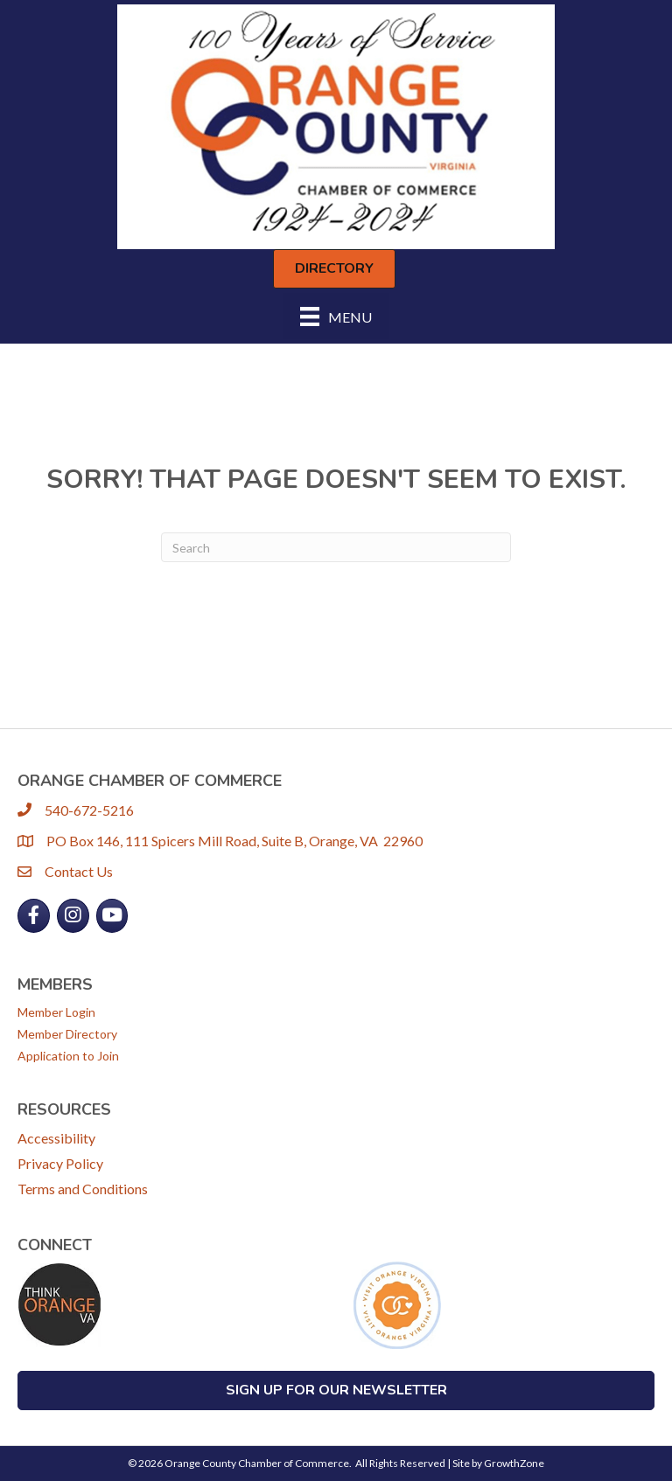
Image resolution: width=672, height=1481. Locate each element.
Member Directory (67, 1033)
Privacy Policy (60, 1163)
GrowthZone (514, 1463)
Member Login (56, 1012)
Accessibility (56, 1138)
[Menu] (336, 316)
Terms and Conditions (83, 1188)
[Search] (336, 547)
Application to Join (68, 1055)
